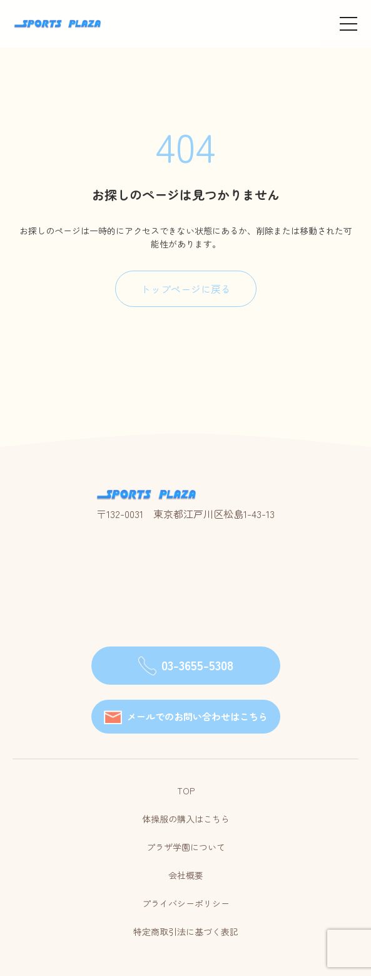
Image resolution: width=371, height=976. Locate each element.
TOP (186, 790)
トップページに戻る (186, 288)
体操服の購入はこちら (186, 818)
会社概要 (185, 875)
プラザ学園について (185, 847)
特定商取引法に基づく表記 (185, 931)
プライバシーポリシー (186, 903)
